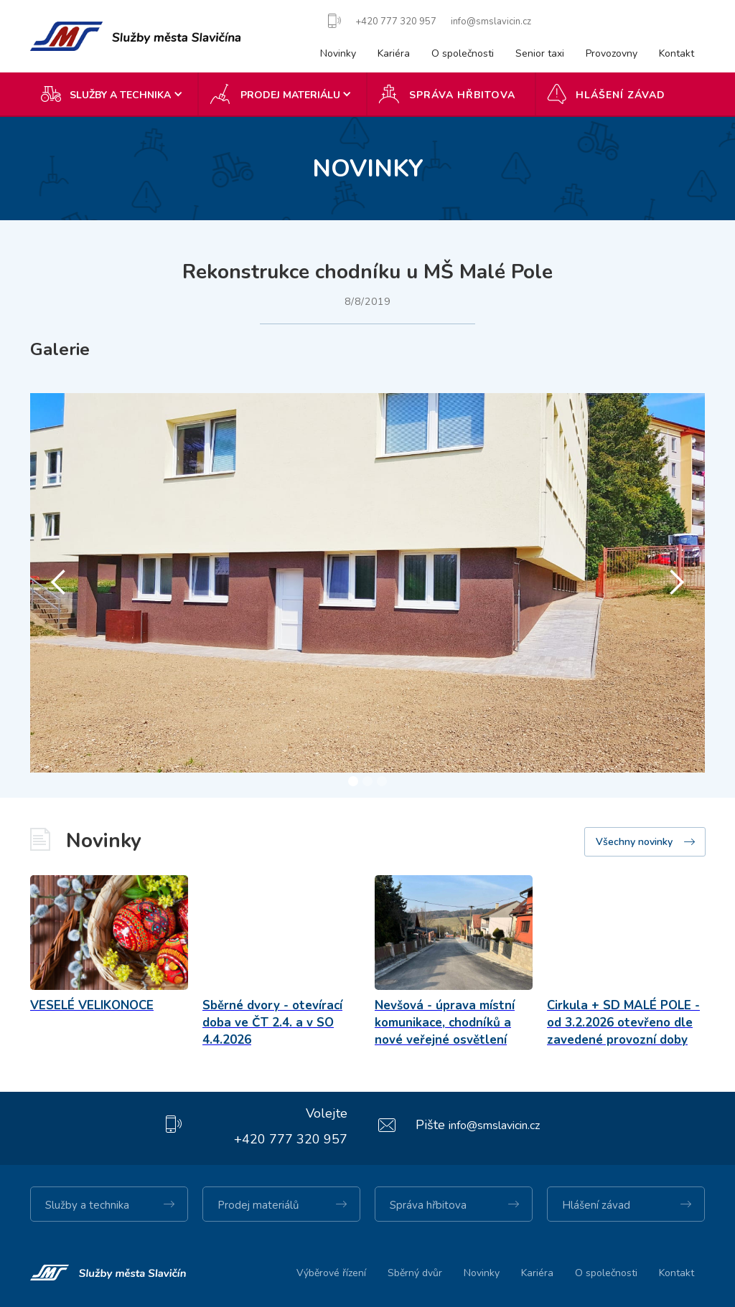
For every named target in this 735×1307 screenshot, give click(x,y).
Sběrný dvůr (415, 1273)
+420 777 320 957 (290, 1139)
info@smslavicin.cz (494, 1125)
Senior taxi (539, 53)
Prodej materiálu (290, 95)
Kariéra (394, 53)
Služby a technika (87, 1205)
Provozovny (611, 53)
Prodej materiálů (258, 1205)
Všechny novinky (634, 842)
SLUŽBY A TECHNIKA (120, 95)
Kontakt (676, 53)
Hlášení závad (620, 95)
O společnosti (462, 53)
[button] (114, 93)
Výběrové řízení (331, 1273)
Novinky (338, 53)
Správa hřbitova (462, 95)
